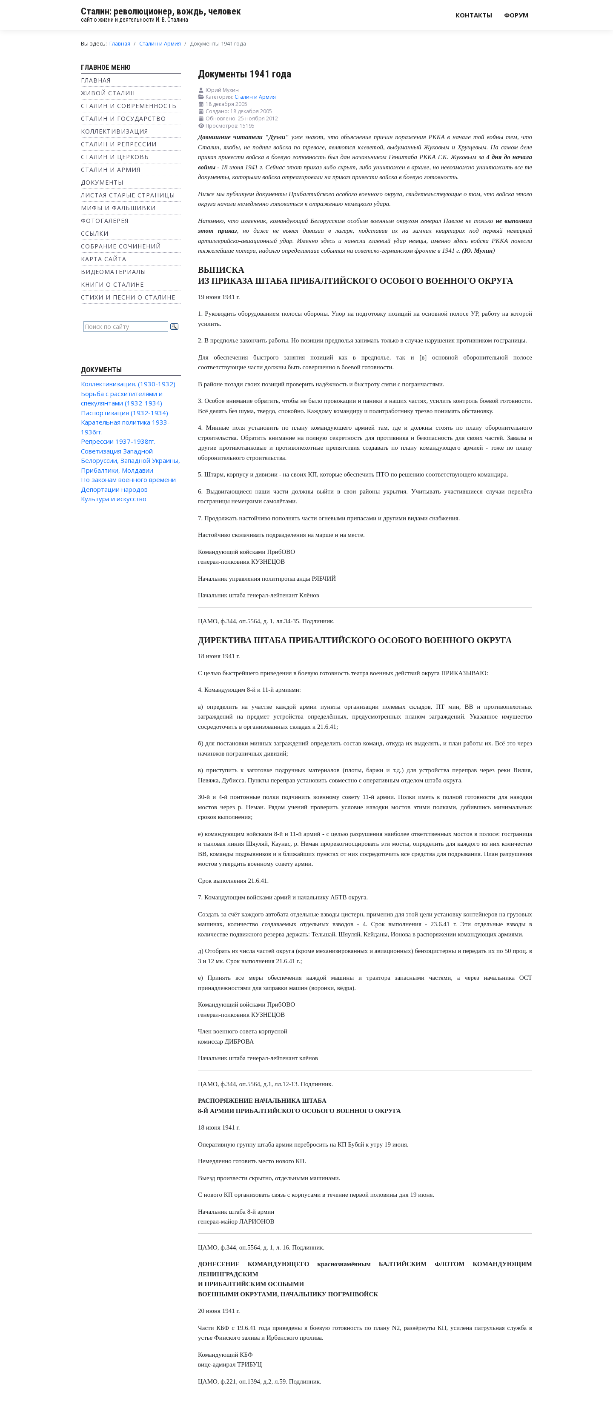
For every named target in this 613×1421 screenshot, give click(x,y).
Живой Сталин (108, 93)
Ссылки (95, 233)
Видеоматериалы (113, 272)
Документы (102, 182)
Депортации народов (114, 489)
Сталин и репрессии (119, 144)
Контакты (473, 15)
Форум (516, 15)
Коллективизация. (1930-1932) (128, 384)
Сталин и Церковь (115, 157)
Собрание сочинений (121, 246)
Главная (96, 80)
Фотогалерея (105, 221)
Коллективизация (114, 131)
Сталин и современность (129, 106)
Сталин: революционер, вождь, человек (161, 11)
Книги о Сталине (112, 284)
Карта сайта (103, 259)
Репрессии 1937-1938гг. (118, 441)
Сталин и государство (123, 118)
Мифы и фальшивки (118, 208)
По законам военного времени (128, 479)
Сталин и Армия (110, 169)
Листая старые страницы (128, 195)
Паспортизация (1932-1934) (124, 412)
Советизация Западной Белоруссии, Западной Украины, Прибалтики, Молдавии (130, 460)
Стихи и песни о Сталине (128, 297)
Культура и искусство (113, 498)
